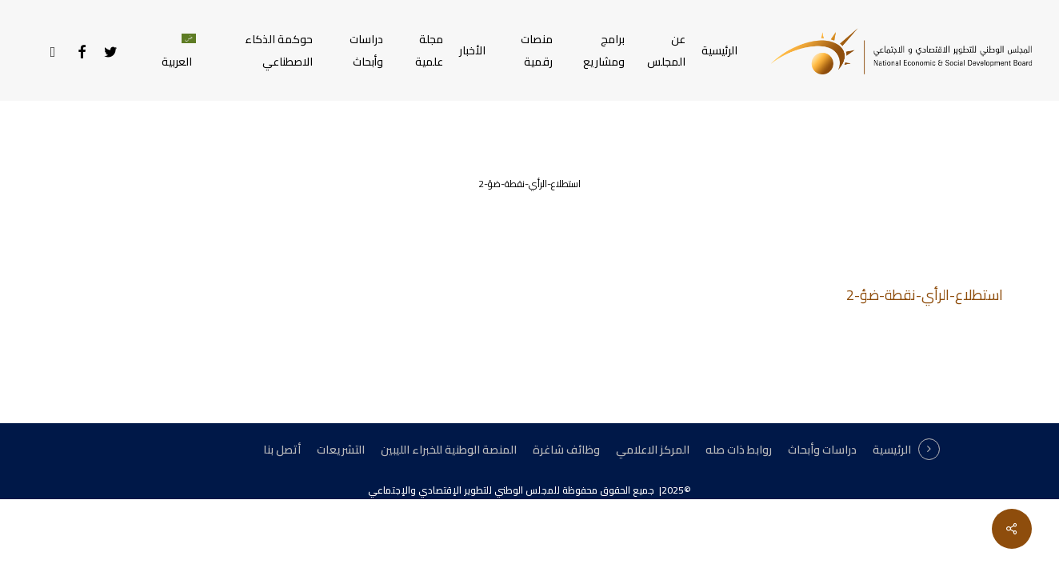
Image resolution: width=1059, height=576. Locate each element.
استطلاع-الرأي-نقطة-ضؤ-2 (924, 295)
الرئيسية (892, 449)
